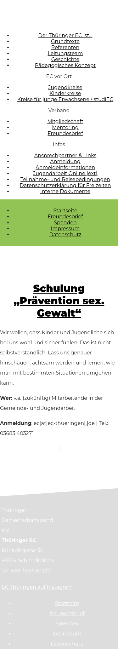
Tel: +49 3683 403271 (27, 571)
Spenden (65, 223)
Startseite (65, 211)
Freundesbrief (65, 217)
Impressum (65, 229)
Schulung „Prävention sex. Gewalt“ (59, 300)
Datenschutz (65, 235)
